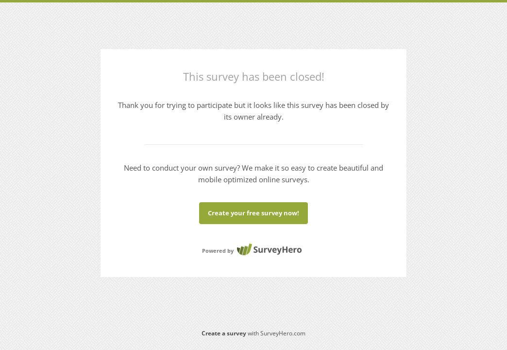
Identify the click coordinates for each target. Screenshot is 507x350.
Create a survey (224, 333)
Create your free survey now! (253, 213)
